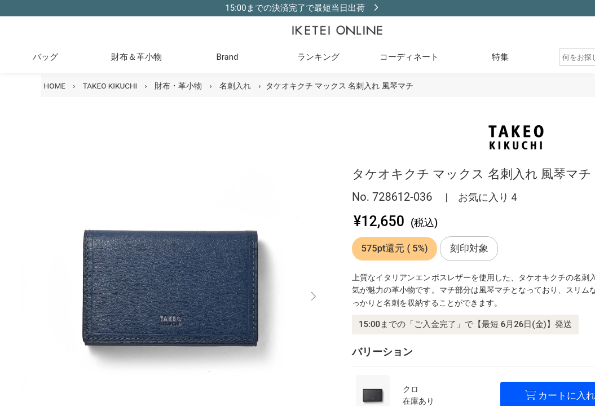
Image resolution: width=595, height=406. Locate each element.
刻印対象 (469, 248)
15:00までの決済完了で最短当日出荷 (294, 8)
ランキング (318, 57)
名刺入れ (235, 85)
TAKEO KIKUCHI (110, 85)
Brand (227, 57)
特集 (500, 57)
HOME (54, 85)
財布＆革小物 (136, 57)
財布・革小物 (178, 85)
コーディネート (409, 57)
